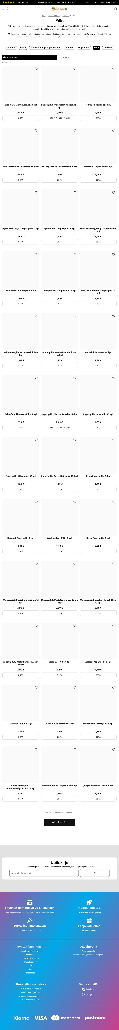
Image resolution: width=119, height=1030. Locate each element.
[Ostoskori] (115, 9)
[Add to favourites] (36, 68)
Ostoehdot (30, 955)
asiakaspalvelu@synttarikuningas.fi (88, 955)
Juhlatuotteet (53, 15)
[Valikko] (3, 9)
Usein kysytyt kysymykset (31, 951)
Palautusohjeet (30, 962)
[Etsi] (7, 9)
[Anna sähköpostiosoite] (44, 873)
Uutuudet (31, 969)
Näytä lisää (62, 822)
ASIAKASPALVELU (107, 2)
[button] (89, 57)
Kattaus (66, 15)
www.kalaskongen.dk (31, 1000)
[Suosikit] (111, 9)
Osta (20, 118)
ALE (96, 2)
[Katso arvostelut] (15, 2)
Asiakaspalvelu (88, 951)
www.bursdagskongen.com (30, 996)
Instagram (90, 994)
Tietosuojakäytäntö (31, 958)
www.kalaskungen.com (30, 992)
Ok (95, 873)
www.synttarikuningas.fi (31, 989)
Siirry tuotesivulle (59, 118)
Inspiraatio (30, 973)
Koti (43, 15)
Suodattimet (10, 57)
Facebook (90, 989)
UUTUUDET (87, 2)
